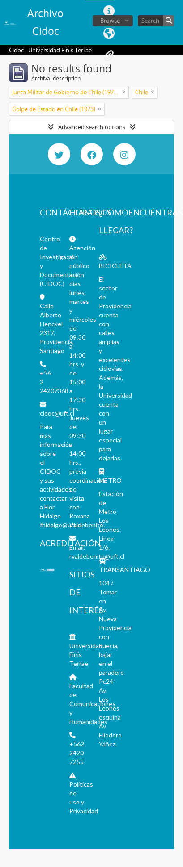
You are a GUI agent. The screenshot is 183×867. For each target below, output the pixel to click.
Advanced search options (91, 127)
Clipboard (109, 56)
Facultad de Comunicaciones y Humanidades (92, 703)
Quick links (109, 11)
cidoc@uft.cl (57, 413)
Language (109, 33)
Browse (110, 21)
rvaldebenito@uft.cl (96, 556)
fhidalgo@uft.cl (61, 525)
